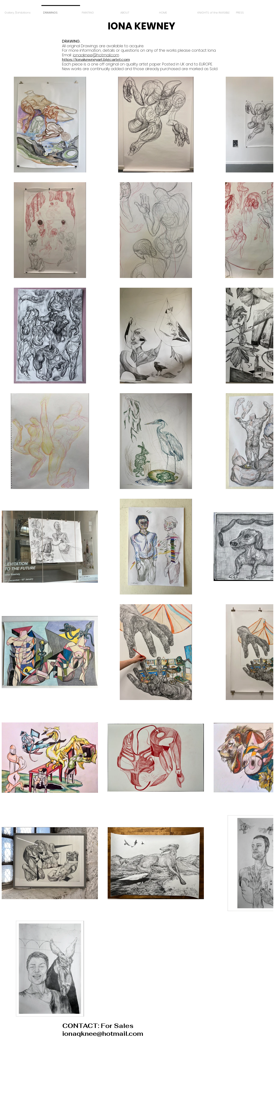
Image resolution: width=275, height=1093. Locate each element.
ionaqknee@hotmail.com (96, 55)
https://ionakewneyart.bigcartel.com (96, 59)
